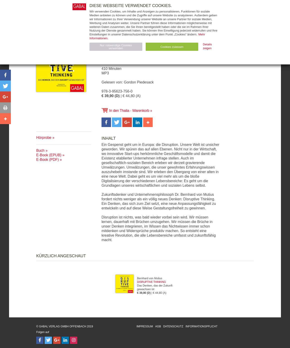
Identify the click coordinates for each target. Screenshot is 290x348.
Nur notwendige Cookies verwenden (116, 47)
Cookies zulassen (172, 47)
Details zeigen (207, 46)
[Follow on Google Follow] (56, 340)
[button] (106, 122)
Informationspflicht (202, 326)
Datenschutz (173, 326)
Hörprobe (43, 138)
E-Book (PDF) (47, 160)
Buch (40, 150)
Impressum (144, 326)
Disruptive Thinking (151, 282)
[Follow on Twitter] (48, 340)
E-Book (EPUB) (48, 155)
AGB (158, 326)
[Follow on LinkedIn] (65, 340)
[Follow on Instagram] (73, 340)
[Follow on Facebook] (40, 340)
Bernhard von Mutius (149, 278)
